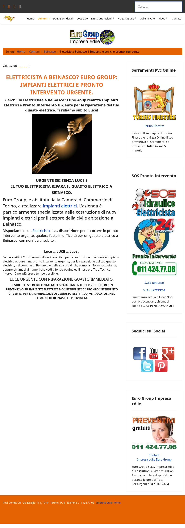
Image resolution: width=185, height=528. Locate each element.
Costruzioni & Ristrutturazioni (94, 18)
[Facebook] (4, 7)
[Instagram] (20, 7)
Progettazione (125, 18)
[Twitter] (9, 7)
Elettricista (41, 230)
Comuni (42, 18)
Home (30, 18)
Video (161, 18)
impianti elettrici (60, 206)
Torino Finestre (154, 126)
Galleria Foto (147, 18)
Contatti (176, 18)
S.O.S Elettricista (154, 290)
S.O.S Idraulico (154, 283)
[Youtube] (14, 7)
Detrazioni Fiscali (63, 18)
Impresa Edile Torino (108, 502)
